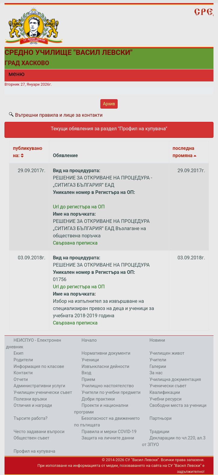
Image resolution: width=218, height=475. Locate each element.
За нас (156, 372)
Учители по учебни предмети (111, 392)
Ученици (90, 360)
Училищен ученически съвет (43, 392)
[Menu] (13, 75)
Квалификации (165, 392)
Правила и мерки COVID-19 (108, 431)
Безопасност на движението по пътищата (107, 422)
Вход (86, 372)
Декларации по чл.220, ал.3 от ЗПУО (174, 441)
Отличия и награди (33, 405)
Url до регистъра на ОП (79, 207)
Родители (23, 360)
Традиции (159, 431)
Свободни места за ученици (178, 405)
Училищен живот (167, 353)
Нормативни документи (105, 353)
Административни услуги (39, 385)
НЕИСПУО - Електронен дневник (33, 344)
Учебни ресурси (166, 399)
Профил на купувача (34, 451)
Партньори (161, 418)
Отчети (21, 379)
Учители (158, 360)
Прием (88, 379)
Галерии (158, 366)
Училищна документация (175, 379)
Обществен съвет (31, 438)
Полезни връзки (30, 399)
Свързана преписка (75, 243)
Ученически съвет (168, 385)
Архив (109, 103)
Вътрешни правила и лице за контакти (59, 115)
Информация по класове (39, 366)
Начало (88, 340)
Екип (19, 353)
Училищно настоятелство (107, 385)
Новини (157, 340)
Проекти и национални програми (101, 409)
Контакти (23, 372)
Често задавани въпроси (39, 431)
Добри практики (98, 399)
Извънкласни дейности (105, 366)
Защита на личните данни (107, 438)
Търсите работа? (30, 418)
